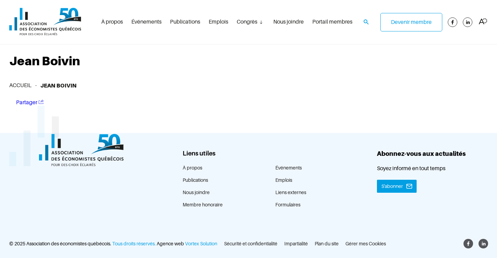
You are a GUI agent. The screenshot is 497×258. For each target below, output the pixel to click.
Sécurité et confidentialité (250, 243)
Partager (30, 102)
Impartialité (296, 243)
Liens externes (290, 192)
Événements (146, 22)
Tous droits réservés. (134, 243)
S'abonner (392, 186)
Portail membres (332, 22)
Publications (185, 22)
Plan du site (327, 243)
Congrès (247, 22)
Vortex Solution (201, 243)
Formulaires (287, 204)
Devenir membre (411, 22)
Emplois (218, 22)
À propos (112, 22)
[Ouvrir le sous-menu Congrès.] (261, 22)
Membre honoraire (203, 204)
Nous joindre (288, 22)
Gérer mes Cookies (365, 243)
